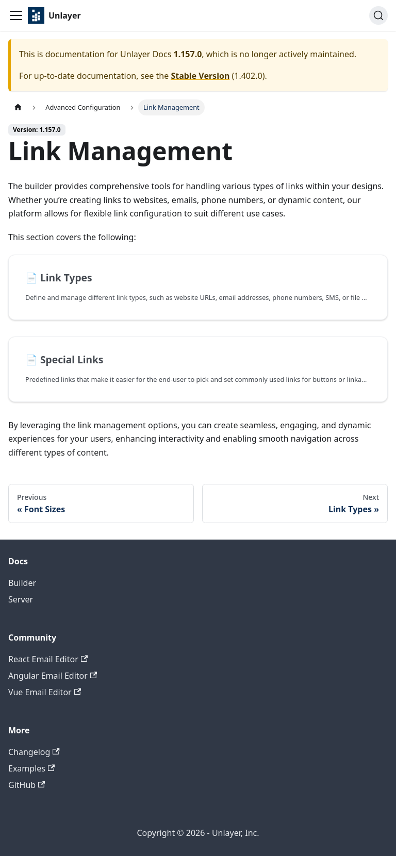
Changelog (34, 752)
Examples (31, 768)
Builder (22, 583)
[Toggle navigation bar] (16, 15)
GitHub (26, 785)
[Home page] (18, 107)
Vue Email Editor (44, 692)
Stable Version (200, 75)
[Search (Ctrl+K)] (378, 15)
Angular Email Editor (52, 675)
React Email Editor (48, 659)
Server (20, 599)
